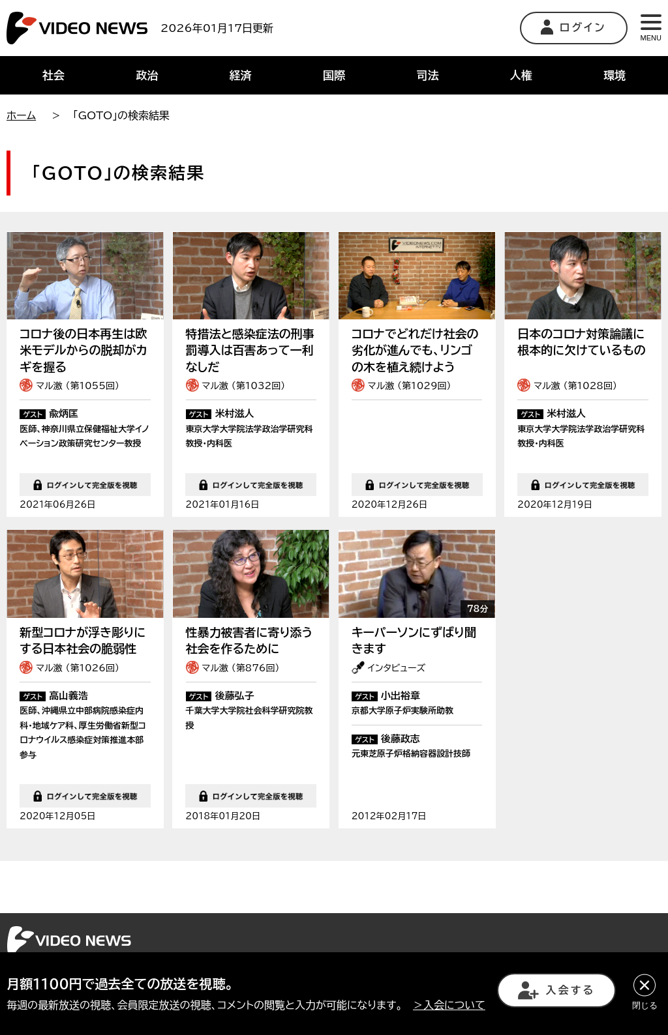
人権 (521, 75)
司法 (427, 75)
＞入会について (449, 1005)
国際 (334, 75)
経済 (241, 75)
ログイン (574, 27)
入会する (556, 990)
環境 (614, 75)
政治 (147, 75)
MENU (651, 28)
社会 (53, 75)
